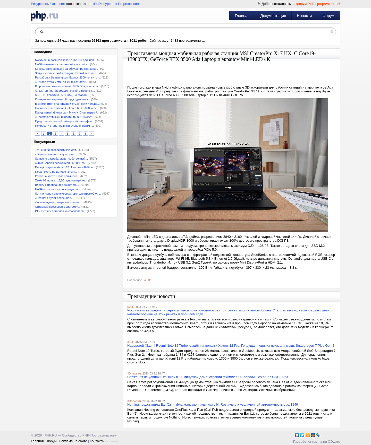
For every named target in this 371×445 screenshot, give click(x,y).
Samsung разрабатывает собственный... (61, 158)
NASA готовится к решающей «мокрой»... (62, 64)
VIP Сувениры (112, 441)
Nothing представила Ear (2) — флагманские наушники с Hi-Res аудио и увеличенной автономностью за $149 (212, 404)
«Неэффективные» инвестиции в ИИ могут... (64, 116)
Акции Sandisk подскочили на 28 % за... (61, 162)
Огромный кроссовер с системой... (58, 206)
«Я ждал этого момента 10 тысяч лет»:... (61, 81)
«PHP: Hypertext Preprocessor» (116, 4)
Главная (242, 15)
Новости (304, 15)
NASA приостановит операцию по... (58, 189)
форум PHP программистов (317, 4)
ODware (334, 441)
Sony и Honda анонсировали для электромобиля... (68, 193)
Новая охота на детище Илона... (56, 171)
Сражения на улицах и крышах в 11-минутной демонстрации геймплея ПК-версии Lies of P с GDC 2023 (207, 377)
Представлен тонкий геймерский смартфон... (64, 121)
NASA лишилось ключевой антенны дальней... (65, 60)
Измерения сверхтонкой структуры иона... (62, 99)
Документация (273, 15)
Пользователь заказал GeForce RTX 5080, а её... (67, 108)
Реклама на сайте (73, 441)
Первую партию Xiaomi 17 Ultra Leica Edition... (65, 167)
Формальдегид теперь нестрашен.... (59, 202)
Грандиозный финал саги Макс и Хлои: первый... (67, 112)
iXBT (150, 280)
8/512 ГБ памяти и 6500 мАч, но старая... (62, 95)
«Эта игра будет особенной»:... (55, 197)
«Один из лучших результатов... (56, 154)
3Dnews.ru (134, 373)
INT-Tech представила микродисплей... (60, 211)
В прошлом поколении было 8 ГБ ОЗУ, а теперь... (67, 86)
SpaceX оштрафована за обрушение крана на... (66, 68)
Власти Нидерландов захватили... (57, 184)
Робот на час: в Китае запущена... (57, 176)
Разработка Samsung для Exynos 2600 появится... (68, 77)
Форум (328, 15)
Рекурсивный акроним (48, 4)
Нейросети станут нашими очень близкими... (64, 125)
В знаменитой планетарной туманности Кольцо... (67, 103)
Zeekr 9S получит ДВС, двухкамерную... (61, 180)
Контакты (97, 441)
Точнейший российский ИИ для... (56, 149)
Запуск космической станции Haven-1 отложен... (66, 73)
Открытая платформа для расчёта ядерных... (65, 90)
